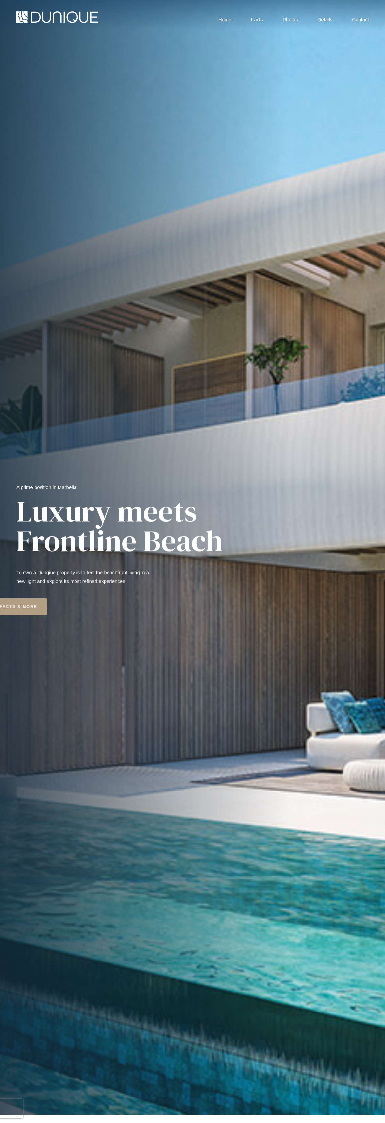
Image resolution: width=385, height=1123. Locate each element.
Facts (257, 18)
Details (324, 18)
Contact (360, 18)
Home (224, 18)
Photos (290, 18)
